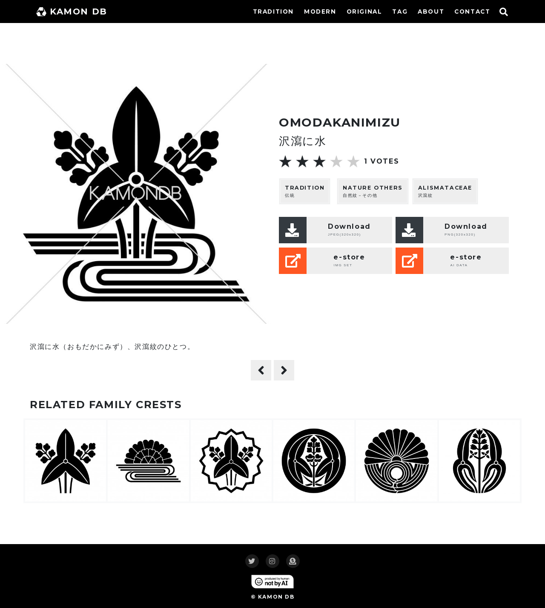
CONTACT (472, 11)
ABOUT (431, 11)
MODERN (320, 11)
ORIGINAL (364, 11)
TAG (399, 11)
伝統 (304, 191)
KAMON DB (71, 11)
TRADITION (273, 11)
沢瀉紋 (445, 191)
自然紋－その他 (373, 191)
